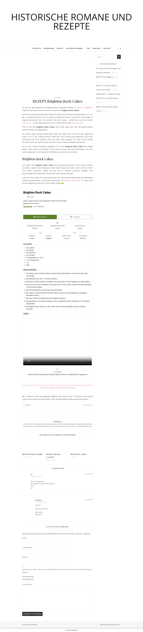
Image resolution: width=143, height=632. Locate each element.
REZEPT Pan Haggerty (104, 77)
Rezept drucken (40, 217)
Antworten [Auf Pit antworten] (89, 474)
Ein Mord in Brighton (83, 107)
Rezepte (60, 48)
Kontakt (107, 48)
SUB (88, 48)
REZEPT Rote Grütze (78, 454)
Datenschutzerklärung (106, 624)
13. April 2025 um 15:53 (41, 502)
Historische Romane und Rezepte (71, 21)
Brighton (30, 137)
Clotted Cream (77, 123)
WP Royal (34, 624)
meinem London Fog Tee (74, 180)
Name (24, 538)
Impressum (116, 624)
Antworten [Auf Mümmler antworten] (89, 500)
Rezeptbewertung (28, 576)
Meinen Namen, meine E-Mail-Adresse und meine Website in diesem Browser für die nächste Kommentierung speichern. (56, 570)
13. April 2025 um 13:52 (36, 476)
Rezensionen (49, 48)
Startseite (36, 48)
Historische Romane (74, 48)
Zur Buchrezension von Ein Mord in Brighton (57, 387)
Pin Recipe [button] (75, 217)
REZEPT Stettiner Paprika (32, 454)
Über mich (97, 48)
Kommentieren (27, 584)
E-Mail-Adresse (27, 547)
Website (25, 557)
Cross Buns (26, 123)
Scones (89, 114)
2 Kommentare (87, 405)
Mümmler (28, 405)
